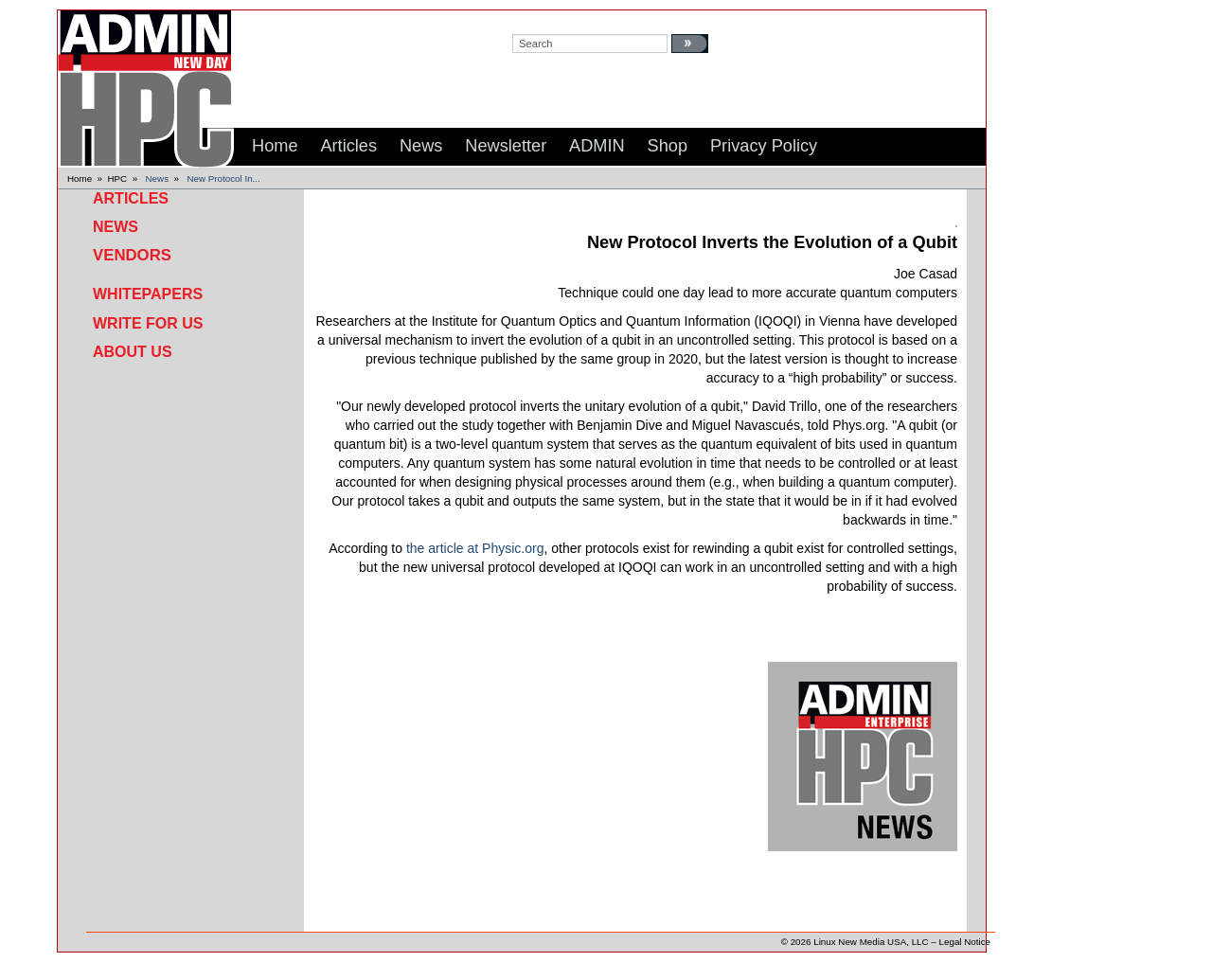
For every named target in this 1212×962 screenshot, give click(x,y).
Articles (131, 198)
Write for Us (148, 323)
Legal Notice (964, 941)
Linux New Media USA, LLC (870, 941)
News (157, 178)
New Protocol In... (223, 178)
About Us (132, 352)
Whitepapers (148, 294)
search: (530, 20)
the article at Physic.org (475, 548)
